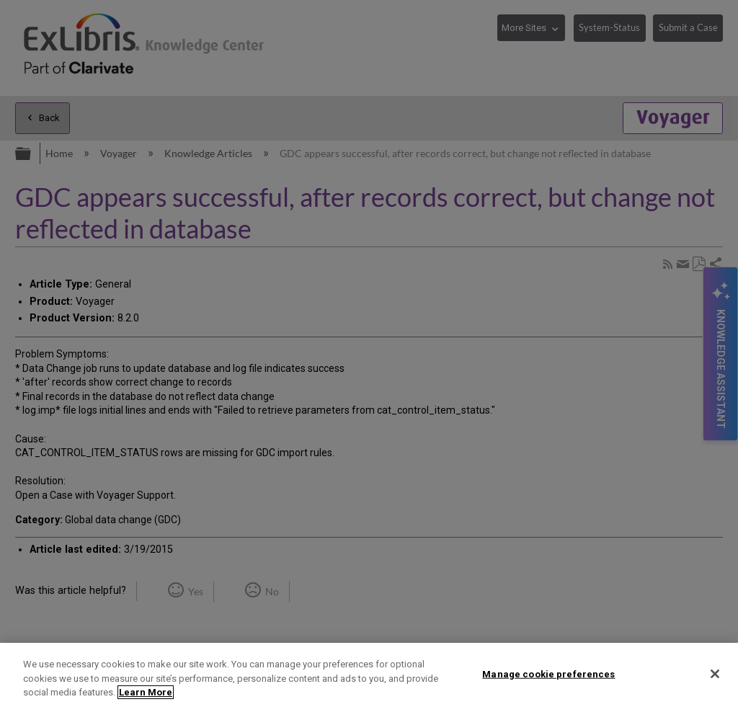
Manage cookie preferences (548, 673)
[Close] (715, 674)
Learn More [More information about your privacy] (145, 692)
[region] (369, 675)
